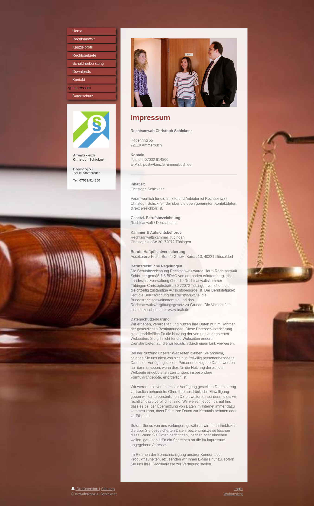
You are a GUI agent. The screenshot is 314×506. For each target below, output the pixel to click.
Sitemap (108, 489)
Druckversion (85, 489)
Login (238, 489)
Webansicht (233, 494)
